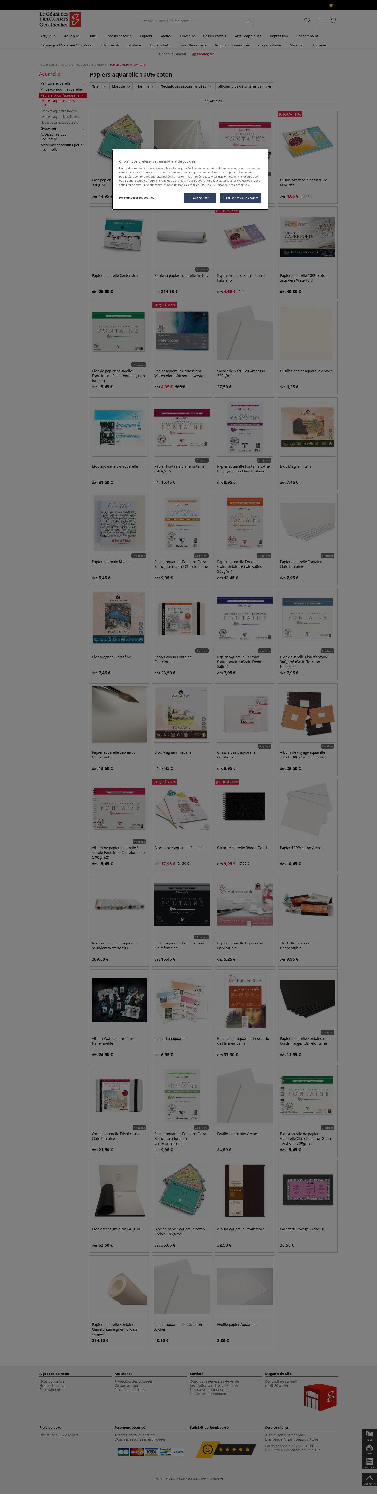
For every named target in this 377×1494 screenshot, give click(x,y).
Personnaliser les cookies (136, 197)
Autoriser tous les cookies (240, 197)
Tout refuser (200, 197)
